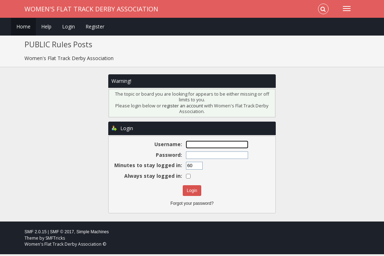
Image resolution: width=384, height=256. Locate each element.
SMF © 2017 (62, 231)
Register (95, 26)
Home (23, 26)
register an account (182, 106)
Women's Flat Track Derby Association (91, 9)
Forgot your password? (192, 203)
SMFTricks (55, 238)
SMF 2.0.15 (35, 231)
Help (46, 26)
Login (68, 26)
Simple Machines (92, 231)
